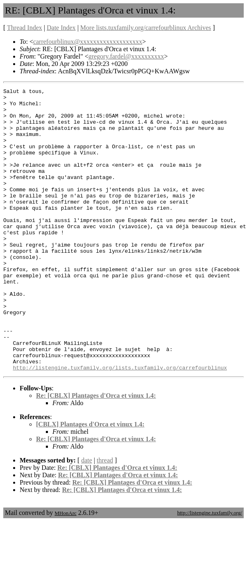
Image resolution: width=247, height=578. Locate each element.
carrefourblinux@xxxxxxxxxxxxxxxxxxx (87, 41)
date (86, 516)
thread (105, 516)
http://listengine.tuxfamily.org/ (209, 569)
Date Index (61, 27)
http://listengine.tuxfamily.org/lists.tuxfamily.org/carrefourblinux (120, 424)
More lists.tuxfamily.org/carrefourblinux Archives (145, 27)
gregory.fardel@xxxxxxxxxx (126, 56)
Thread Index (24, 27)
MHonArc (65, 570)
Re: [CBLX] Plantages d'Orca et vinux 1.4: (96, 452)
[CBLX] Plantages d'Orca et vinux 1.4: (90, 480)
